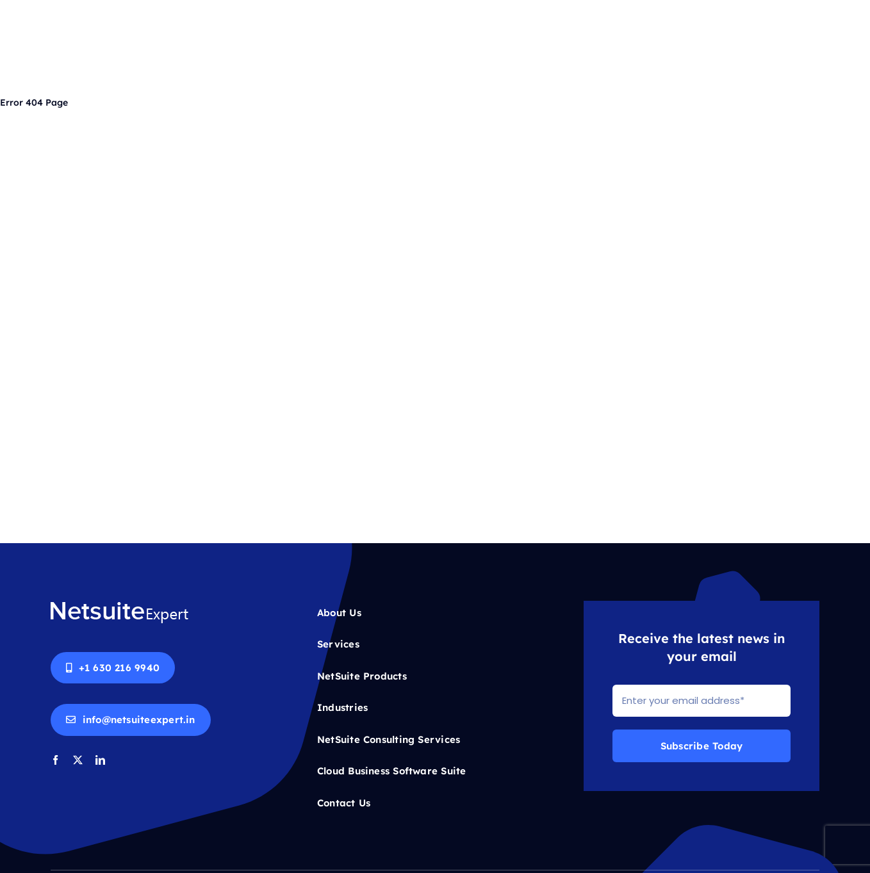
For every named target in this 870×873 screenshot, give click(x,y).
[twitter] (78, 760)
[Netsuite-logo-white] (119, 605)
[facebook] (55, 760)
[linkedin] (100, 760)
